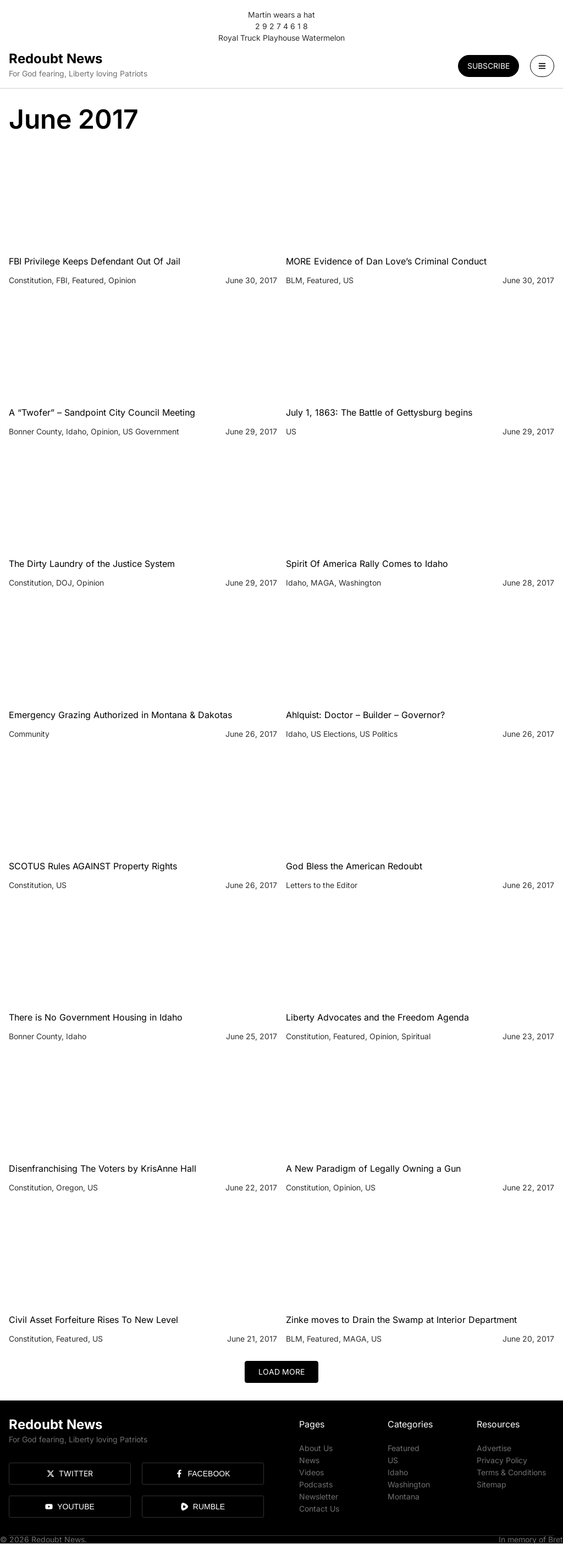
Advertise (494, 1448)
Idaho (398, 1472)
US (393, 1460)
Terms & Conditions (511, 1472)
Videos (311, 1472)
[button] (281, 1372)
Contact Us (319, 1508)
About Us (316, 1448)
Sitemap (491, 1484)
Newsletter (318, 1496)
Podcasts (316, 1484)
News (309, 1460)
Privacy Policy (502, 1460)
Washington (409, 1484)
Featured (404, 1448)
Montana (404, 1496)
